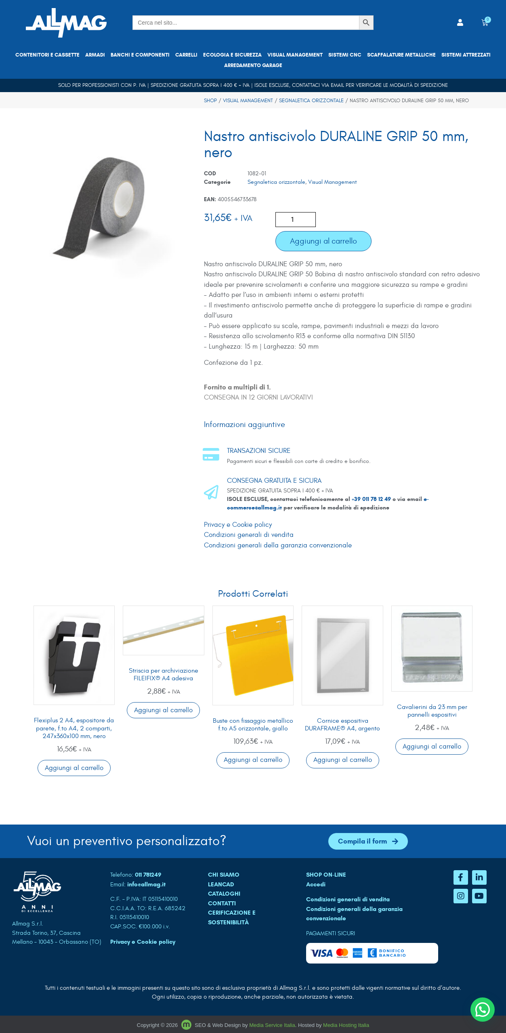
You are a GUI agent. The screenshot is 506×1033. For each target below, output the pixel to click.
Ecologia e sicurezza (232, 55)
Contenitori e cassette (47, 55)
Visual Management (295, 55)
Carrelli (186, 55)
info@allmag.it (146, 884)
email (337, 85)
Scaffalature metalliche (401, 55)
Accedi (315, 884)
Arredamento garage (253, 65)
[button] (482, 1009)
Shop (210, 100)
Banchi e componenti (140, 55)
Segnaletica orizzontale (311, 100)
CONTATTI (222, 903)
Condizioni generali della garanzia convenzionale (278, 545)
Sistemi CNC (344, 55)
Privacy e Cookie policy (238, 525)
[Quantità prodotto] (295, 219)
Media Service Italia (272, 1025)
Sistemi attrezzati (466, 55)
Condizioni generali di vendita (249, 535)
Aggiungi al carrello (323, 241)
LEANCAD (221, 884)
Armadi (95, 55)
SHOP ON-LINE (326, 874)
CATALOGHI (224, 893)
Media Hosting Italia (346, 1025)
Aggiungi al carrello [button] (74, 768)
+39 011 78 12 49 (372, 499)
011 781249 (148, 874)
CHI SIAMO (223, 874)
